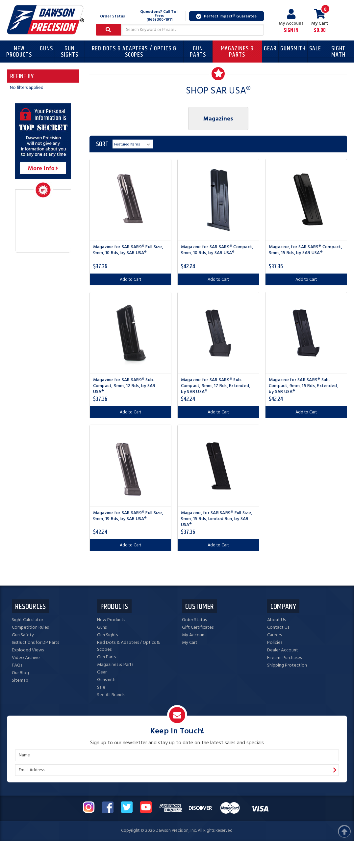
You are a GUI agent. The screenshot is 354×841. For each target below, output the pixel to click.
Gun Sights (69, 52)
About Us (276, 620)
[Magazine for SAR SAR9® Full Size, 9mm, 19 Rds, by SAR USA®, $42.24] (130, 465)
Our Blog (20, 673)
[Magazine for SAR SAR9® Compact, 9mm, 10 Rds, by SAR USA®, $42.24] (218, 200)
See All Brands (110, 695)
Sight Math (338, 52)
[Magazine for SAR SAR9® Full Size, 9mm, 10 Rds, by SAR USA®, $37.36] (130, 200)
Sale (315, 48)
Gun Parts (198, 52)
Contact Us (278, 627)
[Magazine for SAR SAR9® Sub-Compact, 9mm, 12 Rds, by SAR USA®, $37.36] (130, 333)
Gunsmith (293, 48)
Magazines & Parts (237, 52)
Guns (46, 48)
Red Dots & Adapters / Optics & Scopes (134, 52)
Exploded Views (28, 650)
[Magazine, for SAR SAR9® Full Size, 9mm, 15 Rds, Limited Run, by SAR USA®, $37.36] (218, 465)
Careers (274, 635)
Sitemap (20, 680)
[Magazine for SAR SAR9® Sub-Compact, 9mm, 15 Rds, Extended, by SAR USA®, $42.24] (306, 333)
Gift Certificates (198, 627)
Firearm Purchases (284, 657)
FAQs (17, 665)
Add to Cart (130, 279)
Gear (270, 48)
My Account (291, 21)
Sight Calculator (27, 620)
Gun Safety (23, 635)
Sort (102, 144)
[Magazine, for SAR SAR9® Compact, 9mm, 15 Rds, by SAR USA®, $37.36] (306, 200)
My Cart (189, 642)
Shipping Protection (287, 665)
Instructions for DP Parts (35, 642)
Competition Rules (30, 627)
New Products (19, 52)
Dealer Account (282, 650)
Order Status (112, 16)
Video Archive (26, 657)
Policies (274, 642)
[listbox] (133, 144)
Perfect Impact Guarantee (226, 16)
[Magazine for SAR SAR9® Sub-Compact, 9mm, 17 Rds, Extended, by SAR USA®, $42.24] (218, 333)
